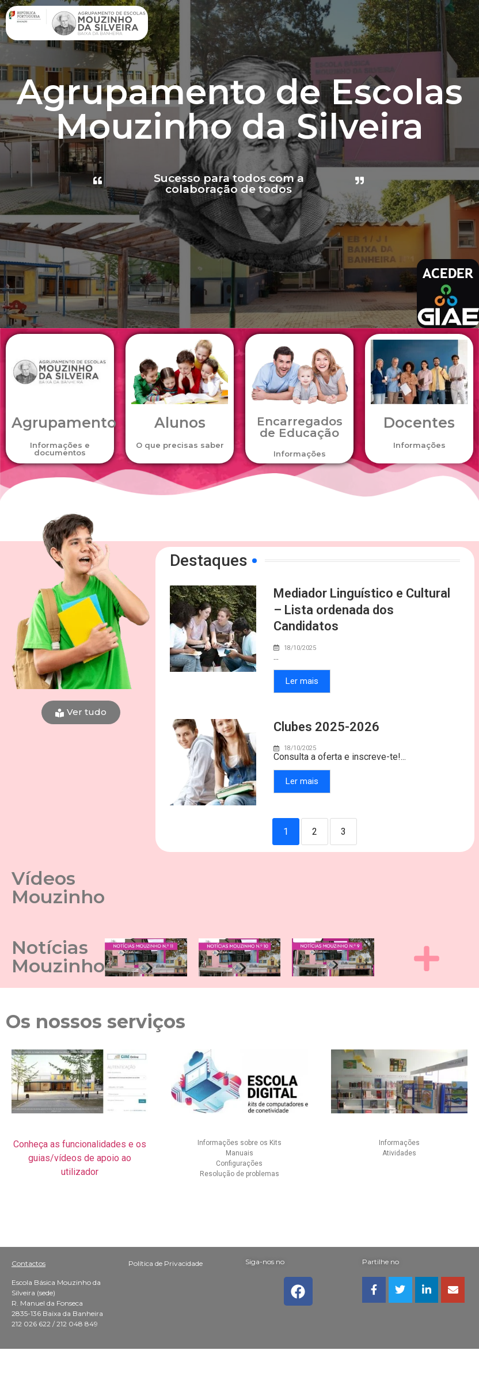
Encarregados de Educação (300, 427)
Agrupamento (64, 422)
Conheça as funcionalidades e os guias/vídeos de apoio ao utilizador (79, 1158)
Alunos (180, 422)
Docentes (419, 422)
